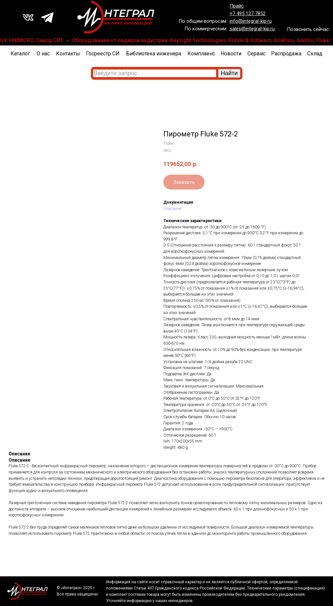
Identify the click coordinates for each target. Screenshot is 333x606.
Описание (172, 208)
